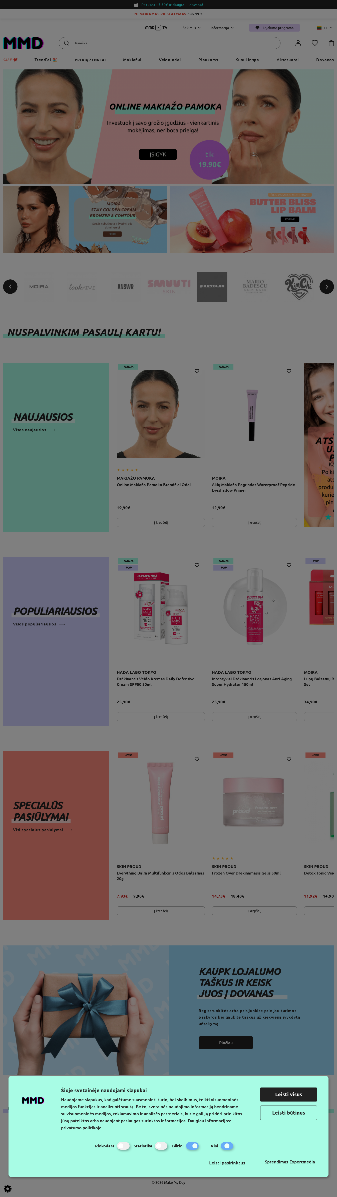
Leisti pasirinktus (227, 1162)
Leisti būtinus (288, 1113)
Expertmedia (302, 1161)
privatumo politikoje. (82, 1127)
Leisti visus (288, 1094)
